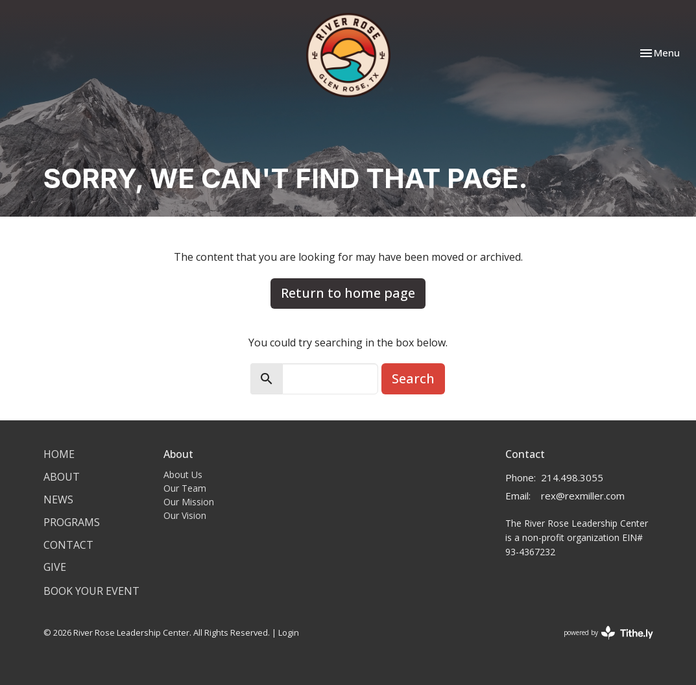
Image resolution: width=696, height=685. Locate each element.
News (58, 499)
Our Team (184, 488)
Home (59, 454)
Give (54, 567)
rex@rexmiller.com (583, 495)
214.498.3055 (572, 477)
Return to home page (348, 293)
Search (413, 378)
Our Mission (188, 502)
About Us (182, 474)
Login (288, 632)
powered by (608, 633)
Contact (68, 545)
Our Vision (184, 515)
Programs (71, 522)
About (61, 477)
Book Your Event (91, 591)
